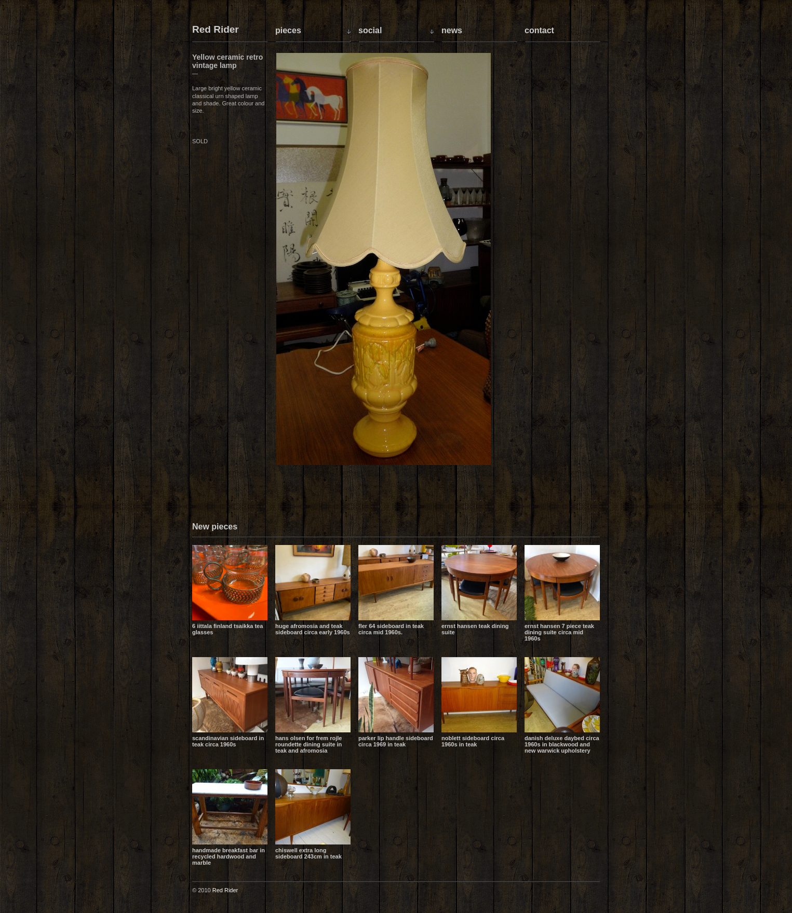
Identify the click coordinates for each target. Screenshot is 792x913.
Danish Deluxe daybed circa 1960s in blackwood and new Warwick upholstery (562, 744)
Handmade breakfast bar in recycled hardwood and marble (228, 856)
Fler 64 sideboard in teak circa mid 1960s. (391, 629)
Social (370, 30)
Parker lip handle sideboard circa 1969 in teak (395, 741)
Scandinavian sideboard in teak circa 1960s (228, 741)
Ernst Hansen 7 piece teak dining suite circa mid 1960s (559, 632)
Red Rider (215, 30)
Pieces (288, 30)
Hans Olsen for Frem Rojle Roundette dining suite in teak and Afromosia (308, 744)
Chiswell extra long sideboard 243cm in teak (308, 853)
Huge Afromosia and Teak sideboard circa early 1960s (312, 629)
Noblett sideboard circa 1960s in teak (472, 741)
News (451, 30)
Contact (539, 30)
